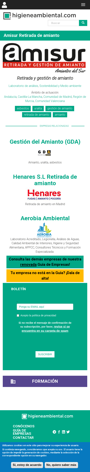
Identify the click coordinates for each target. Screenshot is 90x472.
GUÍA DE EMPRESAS (22, 432)
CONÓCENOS (23, 426)
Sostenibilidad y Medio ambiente (60, 86)
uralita (38, 108)
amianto (60, 114)
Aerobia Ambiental (45, 218)
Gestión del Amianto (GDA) (45, 141)
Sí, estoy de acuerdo (27, 464)
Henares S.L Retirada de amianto (45, 180)
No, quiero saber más (61, 464)
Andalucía (10, 96)
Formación (45, 381)
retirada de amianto (36, 114)
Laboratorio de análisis (23, 86)
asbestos (23, 108)
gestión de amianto (59, 108)
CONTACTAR (23, 437)
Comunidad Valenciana (50, 101)
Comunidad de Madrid (57, 96)
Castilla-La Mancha (30, 96)
